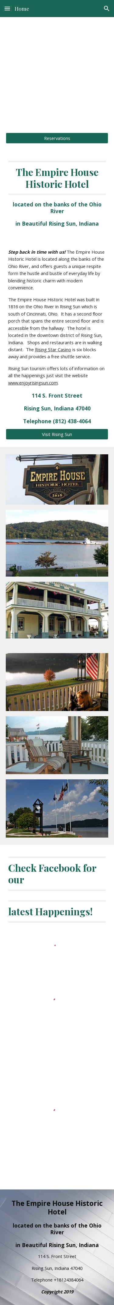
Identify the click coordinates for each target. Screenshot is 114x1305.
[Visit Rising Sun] (57, 434)
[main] (57, 71)
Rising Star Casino (53, 349)
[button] (7, 8)
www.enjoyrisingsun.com (33, 383)
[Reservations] (57, 137)
